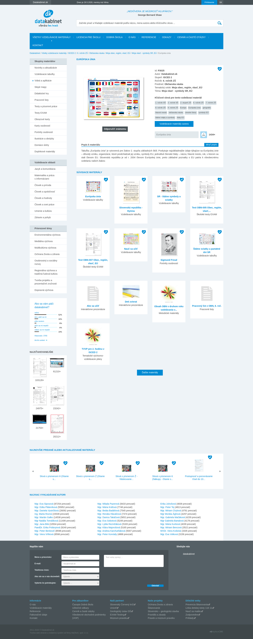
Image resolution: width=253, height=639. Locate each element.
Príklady (190, 618)
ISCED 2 (72, 53)
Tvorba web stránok (38, 633)
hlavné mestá (161, 112)
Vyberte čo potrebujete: (45, 583)
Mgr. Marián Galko (44, 517)
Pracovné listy (42, 100)
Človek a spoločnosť (45, 191)
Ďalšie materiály (150, 372)
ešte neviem (39, 321)
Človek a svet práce (44, 204)
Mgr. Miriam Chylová (170, 510)
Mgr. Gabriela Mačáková (172, 517)
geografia (207, 108)
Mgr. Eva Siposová (44, 503)
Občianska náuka (96, 53)
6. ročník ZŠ (82, 53)
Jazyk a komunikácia (45, 169)
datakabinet (189, 554)
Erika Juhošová (168, 503)
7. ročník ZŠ (211, 103)
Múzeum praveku (118, 618)
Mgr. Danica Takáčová (108, 517)
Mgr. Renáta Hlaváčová (109, 514)
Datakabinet (35, 53)
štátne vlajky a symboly (165, 117)
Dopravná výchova (44, 290)
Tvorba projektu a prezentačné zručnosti (46, 282)
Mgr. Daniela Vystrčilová (47, 510)
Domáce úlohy (42, 145)
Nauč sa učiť (131, 249)
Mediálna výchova (44, 241)
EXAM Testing (117, 614)
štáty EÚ (180, 117)
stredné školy (190, 112)
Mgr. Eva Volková (169, 534)
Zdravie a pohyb (43, 217)
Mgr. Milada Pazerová (108, 503)
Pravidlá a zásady (157, 614)
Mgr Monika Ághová (170, 514)
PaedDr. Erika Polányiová (47, 527)
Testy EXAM (41, 113)
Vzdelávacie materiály (41, 608)
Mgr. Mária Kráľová (106, 507)
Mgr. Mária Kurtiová (170, 524)
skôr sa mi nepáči (41, 326)
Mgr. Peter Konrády (107, 534)
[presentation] (128, 575)
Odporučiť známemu (115, 129)
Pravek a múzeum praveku (161, 618)
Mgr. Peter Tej (167, 507)
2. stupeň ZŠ (185, 103)
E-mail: (38, 563)
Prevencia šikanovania (197, 604)
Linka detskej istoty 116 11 (199, 608)
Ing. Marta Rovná (43, 514)
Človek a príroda (43, 185)
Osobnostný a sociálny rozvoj (46, 262)
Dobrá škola (114, 37)
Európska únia (194, 108)
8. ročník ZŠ (160, 108)
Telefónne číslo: (42, 570)
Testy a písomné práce (46, 106)
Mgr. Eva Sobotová (106, 520)
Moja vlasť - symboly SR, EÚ (144, 53)
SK (220, 2)
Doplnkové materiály (45, 151)
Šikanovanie (154, 608)
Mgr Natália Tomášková (46, 520)
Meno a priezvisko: (43, 557)
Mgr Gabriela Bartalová (172, 520)
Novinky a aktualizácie (46, 67)
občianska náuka (176, 112)
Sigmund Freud (169, 260)
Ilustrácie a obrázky (44, 138)
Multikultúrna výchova (45, 247)
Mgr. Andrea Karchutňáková (111, 531)
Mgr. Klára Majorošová (108, 527)
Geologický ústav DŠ (120, 611)
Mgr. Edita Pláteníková (46, 507)
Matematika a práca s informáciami (44, 177)
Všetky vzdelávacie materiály (52, 37)
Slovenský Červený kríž (122, 604)
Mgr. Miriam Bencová (171, 527)
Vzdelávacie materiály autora (174, 123)
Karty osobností (42, 125)
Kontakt (38, 45)
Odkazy (167, 37)
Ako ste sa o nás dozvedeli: (47, 576)
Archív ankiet (40, 340)
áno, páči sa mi (40, 317)
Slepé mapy (40, 87)
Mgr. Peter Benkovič (45, 531)
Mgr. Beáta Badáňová (108, 510)
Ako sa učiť (93, 306)
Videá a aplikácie (43, 80)
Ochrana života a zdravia (47, 254)
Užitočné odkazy (80, 608)
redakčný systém (56, 633)
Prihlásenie (209, 2)
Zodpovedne (192, 614)
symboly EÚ (204, 112)
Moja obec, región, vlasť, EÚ (118, 53)
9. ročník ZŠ (173, 108)
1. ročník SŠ (160, 103)
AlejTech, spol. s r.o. (79, 633)
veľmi (37, 313)
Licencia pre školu (88, 37)
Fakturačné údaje (38, 614)
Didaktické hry (42, 93)
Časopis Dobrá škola (82, 604)
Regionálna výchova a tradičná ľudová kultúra (46, 272)
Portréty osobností (44, 132)
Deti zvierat (131, 301)
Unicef (113, 608)
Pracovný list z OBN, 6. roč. (206, 306)
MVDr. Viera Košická (170, 531)
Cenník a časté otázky (191, 37)
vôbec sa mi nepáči (42, 330)
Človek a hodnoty (43, 198)
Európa (183, 108)
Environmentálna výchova (47, 235)
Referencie (149, 37)
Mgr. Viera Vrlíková (44, 534)
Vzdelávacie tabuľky (45, 74)
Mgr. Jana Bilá (42, 524)
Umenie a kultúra (43, 211)
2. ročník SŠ (173, 103)
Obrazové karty (42, 119)
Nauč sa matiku (193, 611)
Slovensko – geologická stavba (163, 611)
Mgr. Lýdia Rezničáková (109, 524)
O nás (132, 37)
